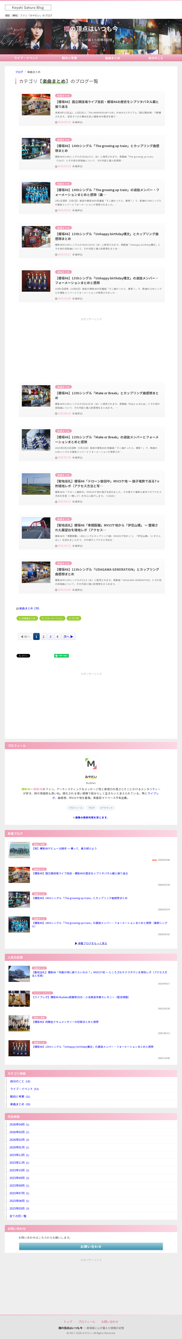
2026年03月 (19, 1132)
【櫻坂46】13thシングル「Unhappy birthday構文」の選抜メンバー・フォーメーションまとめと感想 (93, 1046)
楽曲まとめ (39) (29, 608)
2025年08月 (19, 1185)
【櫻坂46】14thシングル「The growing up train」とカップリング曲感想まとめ (80, 898)
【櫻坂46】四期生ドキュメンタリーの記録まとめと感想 (65, 1022)
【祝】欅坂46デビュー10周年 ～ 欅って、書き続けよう (64, 848)
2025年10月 (19, 1170)
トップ (68, 1321)
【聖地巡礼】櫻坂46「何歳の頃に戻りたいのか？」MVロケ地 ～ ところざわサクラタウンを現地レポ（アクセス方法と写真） (99, 973)
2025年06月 (19, 1201)
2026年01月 (19, 1147)
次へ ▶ (68, 636)
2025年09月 (19, 1178)
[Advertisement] (91, 347)
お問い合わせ (91, 1246)
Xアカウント (106, 807)
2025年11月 (19, 1162)
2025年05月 (19, 1208)
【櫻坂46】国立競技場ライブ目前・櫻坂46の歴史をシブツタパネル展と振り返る (80, 873)
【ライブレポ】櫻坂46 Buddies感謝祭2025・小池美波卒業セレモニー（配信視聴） (81, 997)
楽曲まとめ (112, 58)
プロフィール (76, 807)
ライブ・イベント (26, 58)
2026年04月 (19, 1124)
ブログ (19, 72)
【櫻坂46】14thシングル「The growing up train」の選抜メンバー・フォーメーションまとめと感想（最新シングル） (99, 924)
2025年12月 (19, 1155)
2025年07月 (19, 1193)
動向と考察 (69, 58)
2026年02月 (19, 1139)
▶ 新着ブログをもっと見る (91, 943)
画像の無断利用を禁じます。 (92, 817)
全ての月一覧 (17, 1216)
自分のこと (155, 58)
